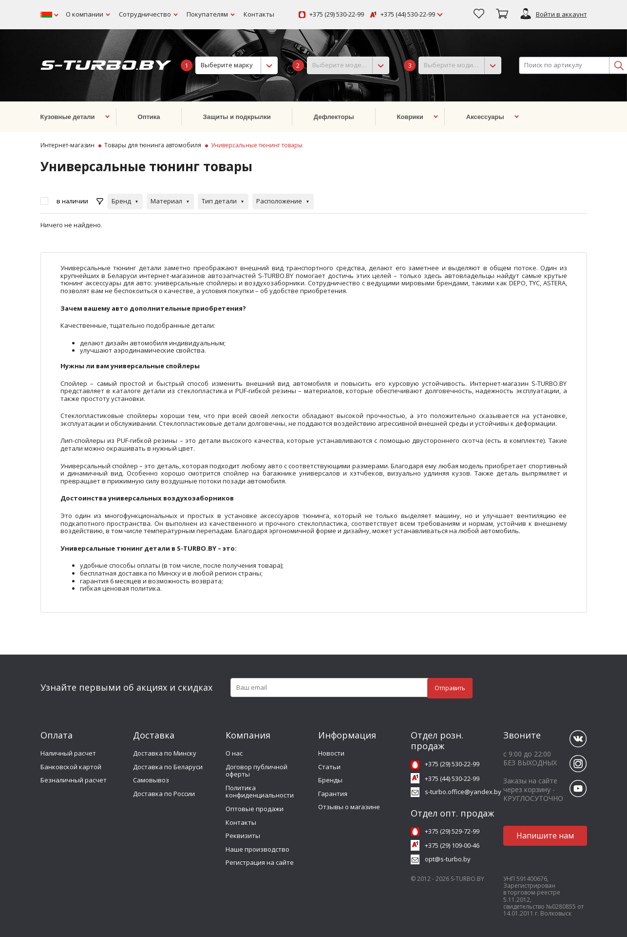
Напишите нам (545, 835)
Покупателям (207, 14)
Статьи (329, 766)
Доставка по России (164, 793)
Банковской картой (70, 766)
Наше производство (257, 849)
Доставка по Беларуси (168, 766)
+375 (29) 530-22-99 (336, 15)
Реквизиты (243, 835)
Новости (331, 753)
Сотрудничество (145, 14)
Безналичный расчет (73, 780)
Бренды (330, 780)
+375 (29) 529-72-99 (452, 831)
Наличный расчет (68, 753)
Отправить (450, 688)
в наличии (72, 201)
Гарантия (332, 793)
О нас (234, 753)
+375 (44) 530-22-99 (407, 15)
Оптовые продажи (255, 808)
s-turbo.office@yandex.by (463, 791)
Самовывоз (151, 780)
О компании (84, 14)
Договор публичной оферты (256, 770)
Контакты (259, 14)
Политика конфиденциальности (260, 791)
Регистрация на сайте (260, 862)
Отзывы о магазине (349, 806)
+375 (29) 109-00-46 (452, 845)
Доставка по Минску (164, 753)
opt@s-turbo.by (448, 859)
